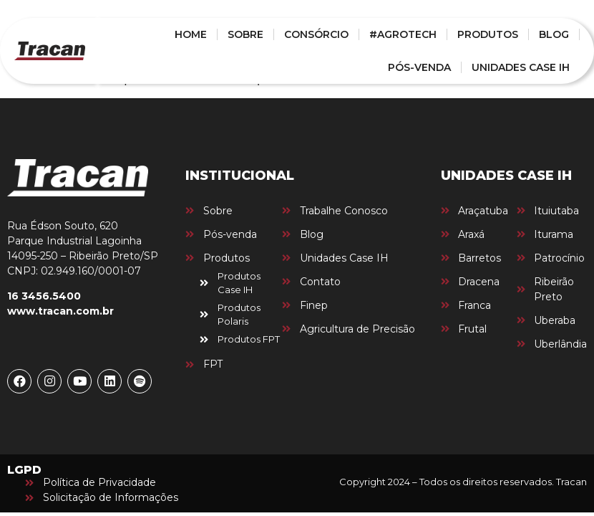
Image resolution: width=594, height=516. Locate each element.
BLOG (554, 34)
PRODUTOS (487, 34)
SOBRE (245, 34)
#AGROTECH (403, 34)
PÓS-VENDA (419, 67)
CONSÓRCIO (316, 34)
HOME (191, 34)
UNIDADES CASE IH (521, 67)
